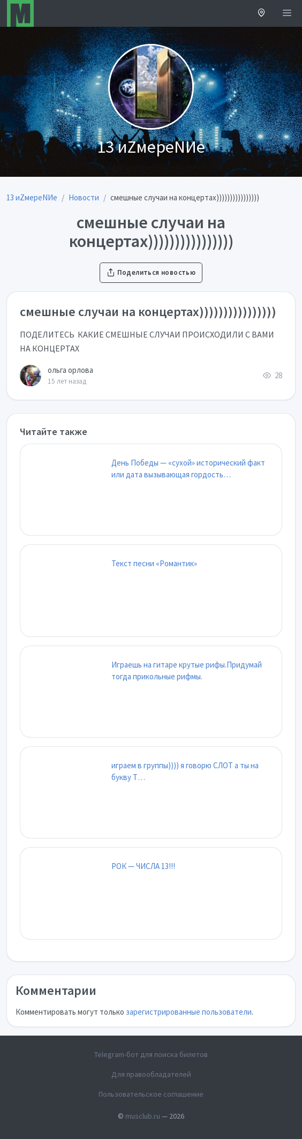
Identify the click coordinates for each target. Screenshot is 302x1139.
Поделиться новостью (151, 272)
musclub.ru (142, 1116)
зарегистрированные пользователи (189, 1012)
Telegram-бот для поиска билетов (151, 1054)
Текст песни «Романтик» (154, 563)
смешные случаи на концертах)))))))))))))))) (148, 311)
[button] (262, 14)
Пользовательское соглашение (151, 1094)
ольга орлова (70, 370)
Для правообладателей (151, 1074)
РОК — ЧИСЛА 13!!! (143, 866)
